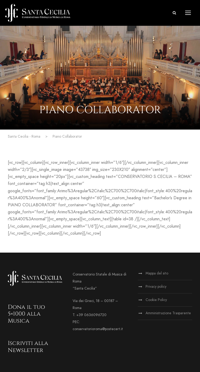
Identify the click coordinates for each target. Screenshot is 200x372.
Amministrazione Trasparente (168, 313)
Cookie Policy (156, 299)
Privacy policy (156, 286)
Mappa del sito (157, 273)
